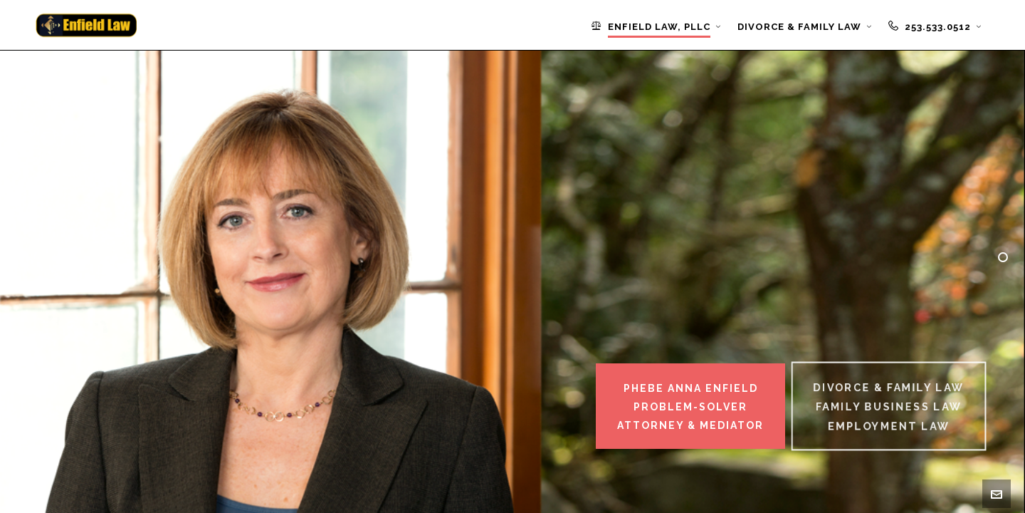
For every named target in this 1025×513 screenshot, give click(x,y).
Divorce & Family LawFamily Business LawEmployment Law (888, 407)
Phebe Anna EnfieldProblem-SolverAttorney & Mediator (690, 407)
